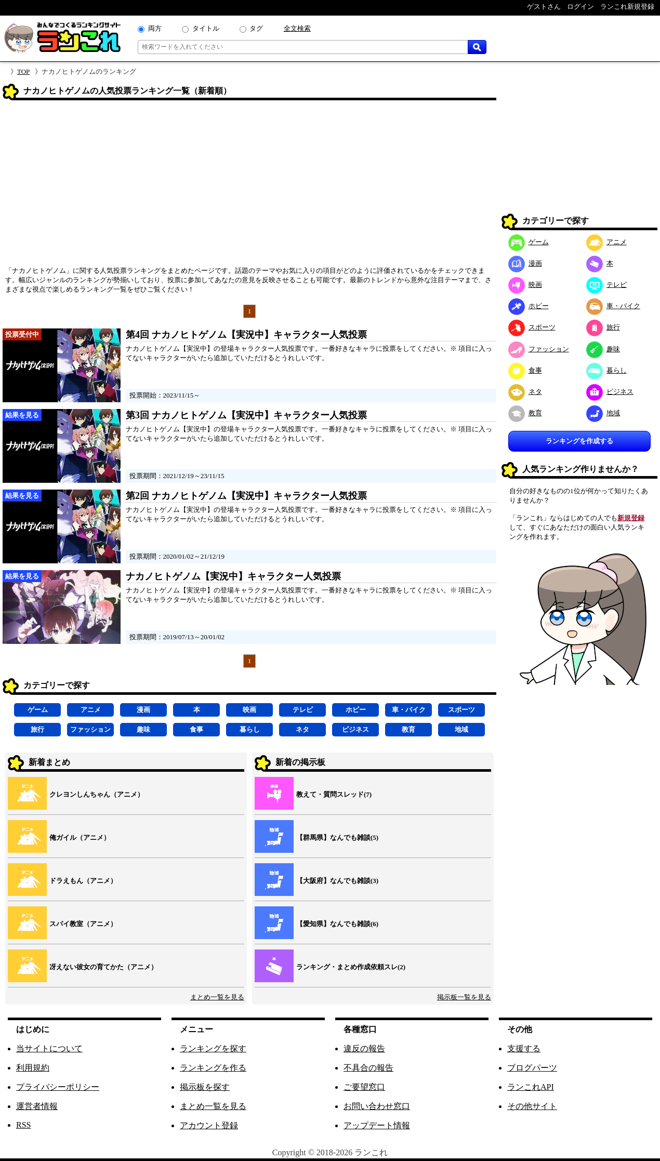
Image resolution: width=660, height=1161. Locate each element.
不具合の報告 (368, 1067)
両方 (155, 28)
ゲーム (38, 710)
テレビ (303, 710)
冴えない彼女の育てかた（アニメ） (103, 967)
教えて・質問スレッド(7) (334, 794)
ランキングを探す (213, 1048)
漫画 (143, 710)
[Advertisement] (249, 186)
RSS (23, 1124)
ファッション (90, 729)
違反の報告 (364, 1048)
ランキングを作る (213, 1067)
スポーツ (461, 710)
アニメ (91, 710)
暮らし (250, 729)
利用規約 (32, 1067)
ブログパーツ (532, 1067)
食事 (196, 729)
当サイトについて (49, 1048)
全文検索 (297, 28)
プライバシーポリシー (57, 1087)
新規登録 (630, 518)
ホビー (356, 710)
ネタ (302, 729)
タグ (256, 28)
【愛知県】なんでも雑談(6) (337, 924)
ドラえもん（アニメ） (83, 881)
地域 (461, 729)
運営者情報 (37, 1106)
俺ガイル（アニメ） (79, 837)
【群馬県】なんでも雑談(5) (337, 837)
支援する (523, 1048)
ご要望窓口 (364, 1087)
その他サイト (532, 1106)
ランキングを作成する (579, 441)
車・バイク (409, 710)
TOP (23, 71)
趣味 (143, 729)
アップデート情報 (377, 1125)
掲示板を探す (205, 1087)
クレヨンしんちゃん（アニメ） (96, 794)
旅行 (37, 729)
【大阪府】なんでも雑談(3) (337, 881)
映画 (249, 710)
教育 (408, 729)
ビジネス (355, 729)
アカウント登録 (209, 1125)
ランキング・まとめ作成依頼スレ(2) (350, 967)
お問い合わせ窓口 (377, 1106)
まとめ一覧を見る (217, 997)
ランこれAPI (530, 1087)
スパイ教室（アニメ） (83, 924)
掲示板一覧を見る (464, 997)
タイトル (205, 28)
